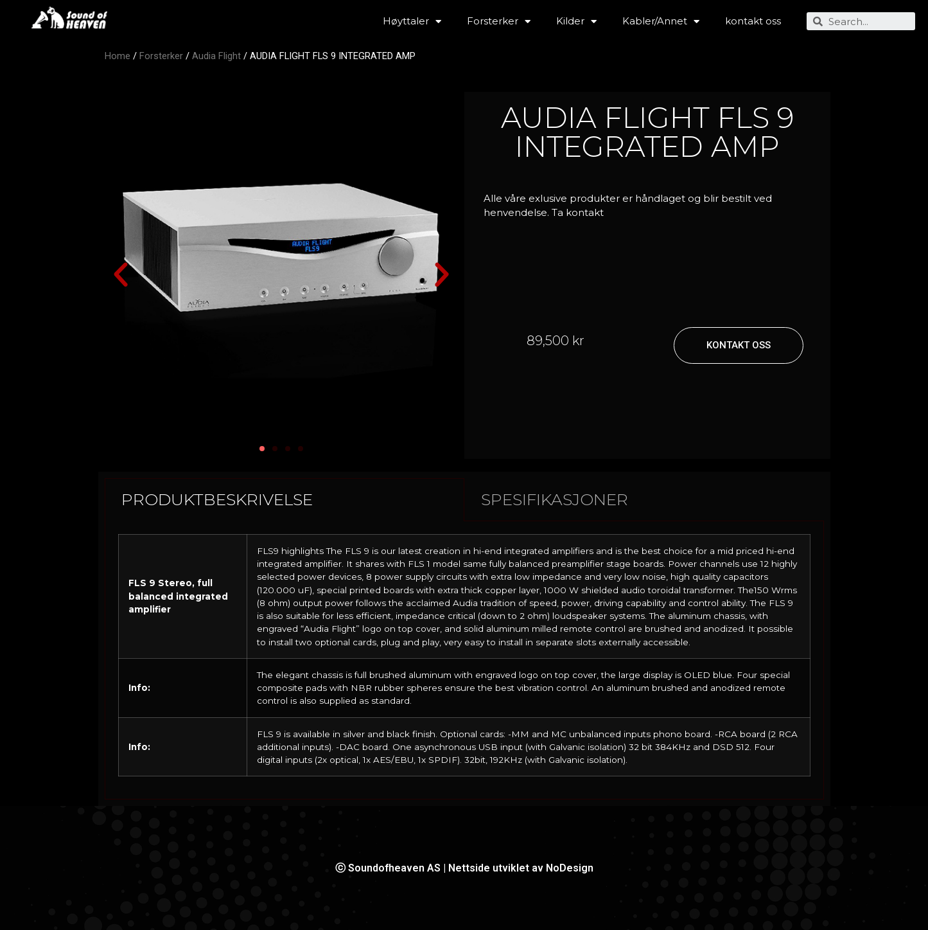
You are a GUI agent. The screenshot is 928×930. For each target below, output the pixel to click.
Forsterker (498, 21)
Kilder (576, 21)
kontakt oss (753, 21)
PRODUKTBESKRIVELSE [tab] (217, 499)
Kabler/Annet (660, 21)
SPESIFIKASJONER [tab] (554, 499)
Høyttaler (412, 21)
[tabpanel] (464, 660)
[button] (121, 275)
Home (117, 56)
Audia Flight (216, 56)
